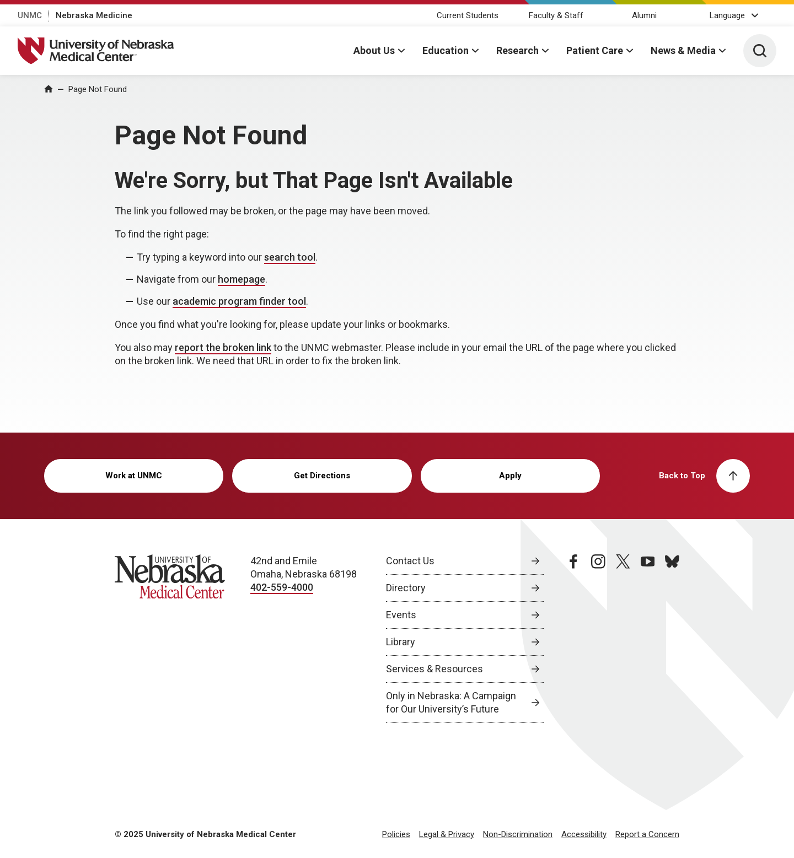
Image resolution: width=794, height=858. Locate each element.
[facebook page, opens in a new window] (573, 638)
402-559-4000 (281, 587)
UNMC (30, 15)
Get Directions (322, 476)
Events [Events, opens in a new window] (401, 614)
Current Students (467, 15)
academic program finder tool (239, 301)
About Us (374, 50)
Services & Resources (434, 668)
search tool (289, 257)
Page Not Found (97, 89)
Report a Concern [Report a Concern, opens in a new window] (647, 834)
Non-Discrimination (517, 834)
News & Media (683, 50)
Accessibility (584, 834)
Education (445, 50)
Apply (510, 476)
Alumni (644, 15)
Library (400, 641)
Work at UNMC (133, 476)
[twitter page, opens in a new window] (623, 638)
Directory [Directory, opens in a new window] (406, 587)
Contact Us (410, 560)
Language (727, 15)
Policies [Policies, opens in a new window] (396, 834)
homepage (241, 279)
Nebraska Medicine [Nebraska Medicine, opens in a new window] (94, 15)
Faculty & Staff (556, 15)
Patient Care (594, 50)
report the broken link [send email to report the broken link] (223, 347)
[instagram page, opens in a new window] (598, 638)
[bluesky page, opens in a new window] (672, 638)
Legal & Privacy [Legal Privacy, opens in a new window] (446, 834)
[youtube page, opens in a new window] (648, 638)
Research (517, 50)
